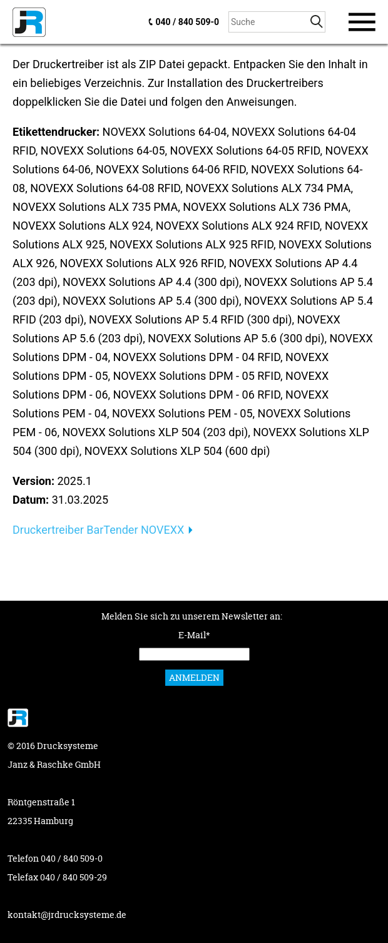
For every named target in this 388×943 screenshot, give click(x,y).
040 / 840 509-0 (187, 22)
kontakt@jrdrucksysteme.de (67, 914)
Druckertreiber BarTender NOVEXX (98, 529)
